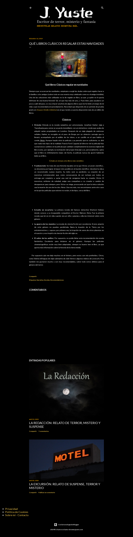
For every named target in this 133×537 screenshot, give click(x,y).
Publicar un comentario (46, 492)
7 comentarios (43, 431)
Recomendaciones (57, 280)
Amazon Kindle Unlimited (47, 110)
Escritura (66, 26)
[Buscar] (102, 7)
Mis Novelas (43, 26)
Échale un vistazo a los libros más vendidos (66, 161)
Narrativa (40, 280)
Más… (75, 26)
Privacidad (11, 508)
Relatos (55, 26)
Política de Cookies (16, 511)
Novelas (47, 280)
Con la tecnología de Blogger (66, 524)
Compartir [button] (33, 276)
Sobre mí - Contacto (17, 515)
